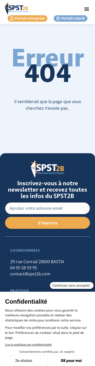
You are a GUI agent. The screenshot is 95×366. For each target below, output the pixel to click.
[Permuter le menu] (87, 9)
